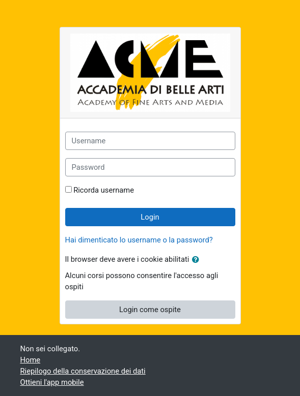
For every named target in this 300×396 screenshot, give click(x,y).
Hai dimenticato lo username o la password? (139, 240)
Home (30, 359)
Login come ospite (150, 309)
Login (150, 217)
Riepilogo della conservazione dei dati (83, 371)
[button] (197, 260)
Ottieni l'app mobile (52, 382)
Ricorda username (103, 190)
